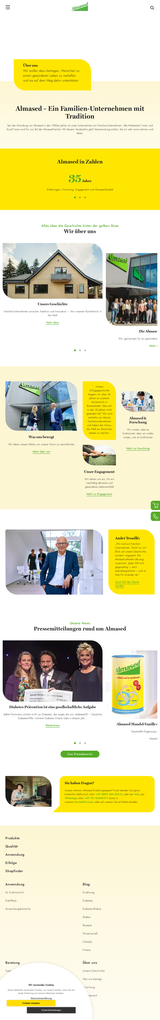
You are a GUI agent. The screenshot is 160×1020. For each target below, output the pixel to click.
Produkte (12, 763)
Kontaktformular (84, 728)
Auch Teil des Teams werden (127, 543)
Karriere (87, 929)
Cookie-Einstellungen (59, 1010)
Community (11, 929)
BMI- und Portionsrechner (20, 905)
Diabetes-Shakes (92, 834)
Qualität (11, 772)
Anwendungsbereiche (17, 834)
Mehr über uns (41, 411)
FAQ (8, 921)
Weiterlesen (28, 665)
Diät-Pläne (11, 826)
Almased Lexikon (15, 913)
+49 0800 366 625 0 (108, 720)
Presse (86, 937)
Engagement (90, 921)
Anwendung (15, 780)
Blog (86, 810)
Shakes (86, 843)
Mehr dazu (28, 296)
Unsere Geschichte (94, 896)
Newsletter (11, 937)
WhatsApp (71, 724)
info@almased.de (132, 970)
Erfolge (11, 788)
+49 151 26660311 (96, 724)
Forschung (89, 913)
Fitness (86, 876)
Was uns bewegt (92, 905)
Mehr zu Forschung (138, 408)
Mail (136, 720)
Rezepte (87, 851)
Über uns (90, 888)
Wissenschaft (90, 859)
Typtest (9, 896)
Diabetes (88, 826)
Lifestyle (87, 867)
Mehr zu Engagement (99, 453)
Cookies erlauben (22, 1010)
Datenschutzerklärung (41, 998)
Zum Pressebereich (80, 680)
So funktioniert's (14, 818)
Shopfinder (14, 796)
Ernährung (88, 818)
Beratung (12, 888)
